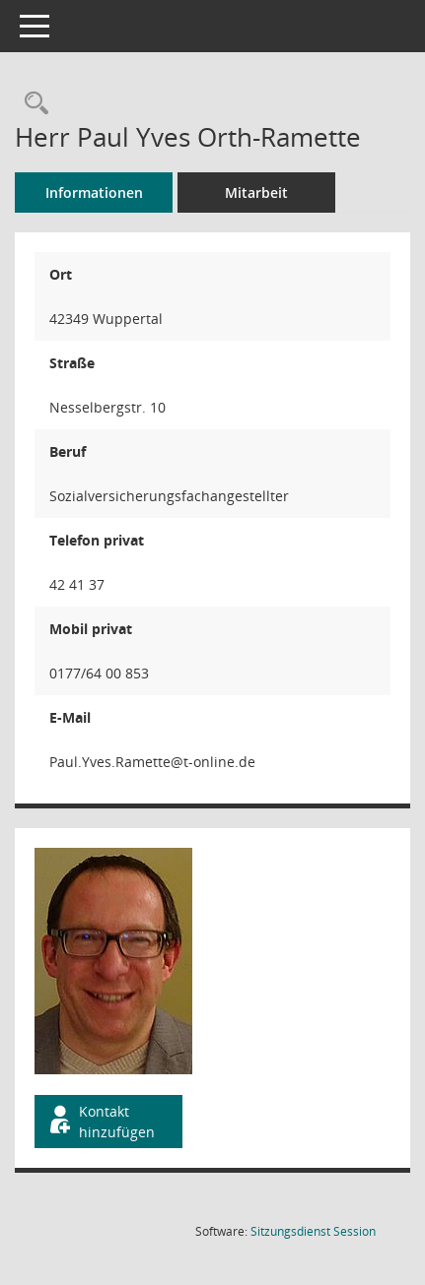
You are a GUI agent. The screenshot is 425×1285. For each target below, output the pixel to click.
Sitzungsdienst (313, 1231)
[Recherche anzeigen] (31, 104)
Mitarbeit (256, 192)
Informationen (94, 192)
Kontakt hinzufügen (100, 1121)
